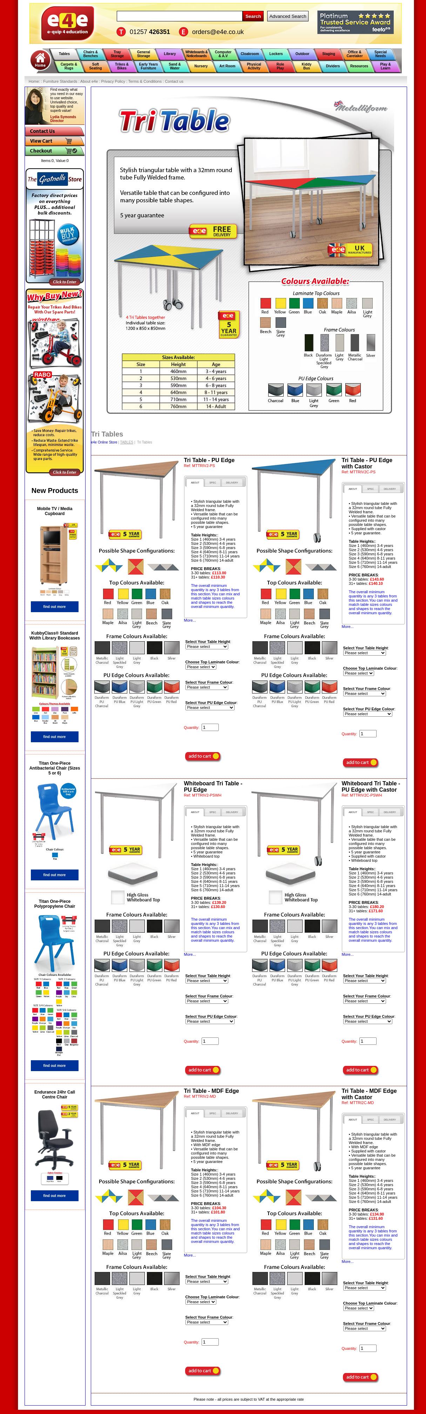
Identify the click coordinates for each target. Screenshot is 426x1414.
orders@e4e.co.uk (218, 31)
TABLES (127, 442)
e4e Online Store (104, 442)
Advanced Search (287, 16)
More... (190, 620)
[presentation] (195, 482)
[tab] (195, 483)
